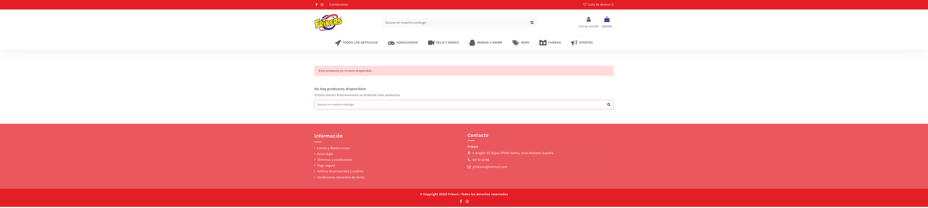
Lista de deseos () (598, 4)
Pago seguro (326, 167)
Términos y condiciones (334, 161)
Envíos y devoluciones (333, 149)
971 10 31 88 (481, 161)
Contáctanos (338, 4)
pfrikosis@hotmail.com (490, 168)
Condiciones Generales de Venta (340, 178)
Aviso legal (325, 155)
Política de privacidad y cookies (340, 172)
